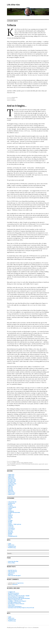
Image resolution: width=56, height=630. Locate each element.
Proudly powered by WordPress (14, 627)
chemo (18, 462)
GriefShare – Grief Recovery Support (17, 601)
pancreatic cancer (43, 464)
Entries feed (11, 545)
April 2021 (10, 490)
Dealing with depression (14, 512)
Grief (9, 519)
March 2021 (11, 491)
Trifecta (11, 25)
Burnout (10, 504)
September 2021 (12, 483)
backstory (13, 464)
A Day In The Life (12, 501)
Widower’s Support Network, (15, 599)
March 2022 (11, 477)
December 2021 (12, 479)
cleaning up (11, 511)
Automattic (36, 627)
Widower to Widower (13, 594)
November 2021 (12, 481)
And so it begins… (17, 105)
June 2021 (10, 487)
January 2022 (11, 478)
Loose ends (11, 527)
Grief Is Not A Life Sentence (15, 606)
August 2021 (11, 485)
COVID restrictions (26, 464)
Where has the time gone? (14, 575)
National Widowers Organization (16, 597)
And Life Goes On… (12, 570)
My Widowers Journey (13, 593)
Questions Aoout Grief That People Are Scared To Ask (21, 607)
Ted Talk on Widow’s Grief (14, 602)
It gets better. (11, 573)
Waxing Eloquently (12, 536)
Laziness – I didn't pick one (14, 524)
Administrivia (11, 503)
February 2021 (11, 493)
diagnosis (26, 462)
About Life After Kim (13, 561)
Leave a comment (11, 100)
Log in (9, 543)
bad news (18, 464)
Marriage (10, 531)
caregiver (14, 462)
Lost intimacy (11, 528)
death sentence (34, 464)
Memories (10, 532)
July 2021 (10, 486)
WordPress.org (11, 547)
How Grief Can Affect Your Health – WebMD (18, 595)
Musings (10, 533)
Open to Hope (11, 605)
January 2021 (11, 494)
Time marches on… (12, 571)
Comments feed (12, 546)
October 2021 (11, 482)
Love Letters (11, 529)
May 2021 (10, 489)
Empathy (10, 517)
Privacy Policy (11, 562)
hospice (31, 462)
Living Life (10, 525)
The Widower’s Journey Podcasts (16, 603)
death (13, 99)
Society (10, 534)
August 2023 (11, 474)
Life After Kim (13, 4)
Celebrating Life (12, 507)
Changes (10, 508)
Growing (10, 520)
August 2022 (11, 476)
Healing (10, 521)
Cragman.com (11, 591)
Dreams (10, 516)
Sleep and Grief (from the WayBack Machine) (19, 598)
